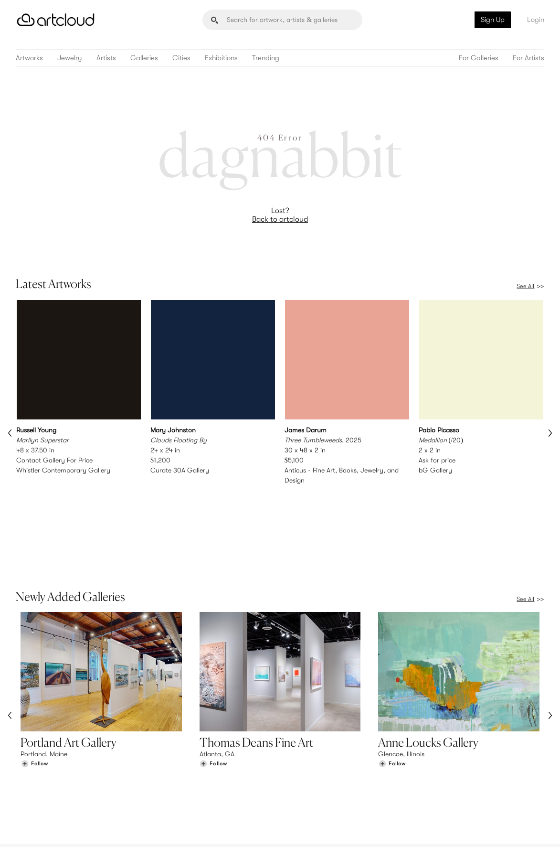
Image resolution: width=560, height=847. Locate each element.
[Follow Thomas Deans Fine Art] (213, 693)
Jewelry (69, 58)
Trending (265, 58)
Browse (31, 769)
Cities (181, 58)
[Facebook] (469, 828)
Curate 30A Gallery (179, 470)
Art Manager (311, 789)
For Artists (528, 58)
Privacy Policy (94, 833)
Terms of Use (57, 833)
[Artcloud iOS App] (509, 827)
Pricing (167, 779)
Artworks (29, 58)
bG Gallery (435, 470)
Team (436, 769)
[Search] (282, 20)
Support (169, 789)
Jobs (436, 779)
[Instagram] (425, 828)
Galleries (144, 58)
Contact (441, 789)
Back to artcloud (280, 219)
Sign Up (493, 19)
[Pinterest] (447, 828)
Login (535, 19)
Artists (106, 58)
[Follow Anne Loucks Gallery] (392, 693)
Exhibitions (221, 58)
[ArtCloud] (55, 20)
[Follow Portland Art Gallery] (34, 693)
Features (169, 769)
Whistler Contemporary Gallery (63, 470)
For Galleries (478, 58)
